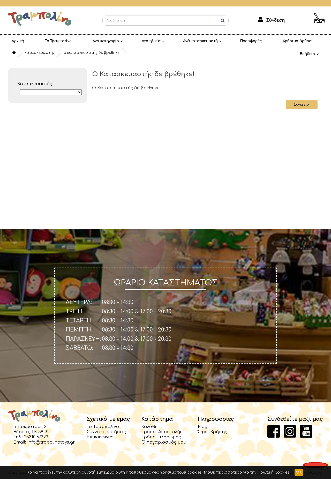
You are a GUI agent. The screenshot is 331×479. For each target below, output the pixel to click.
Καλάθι (148, 426)
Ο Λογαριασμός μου (163, 442)
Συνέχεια (301, 104)
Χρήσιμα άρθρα (237, 41)
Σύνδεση (275, 20)
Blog (202, 426)
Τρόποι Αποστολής (161, 432)
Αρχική (12, 41)
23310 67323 (36, 437)
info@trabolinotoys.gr (51, 442)
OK (299, 472)
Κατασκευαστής (40, 53)
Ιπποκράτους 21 (30, 426)
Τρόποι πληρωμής (161, 437)
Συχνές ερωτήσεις (106, 432)
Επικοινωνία (100, 437)
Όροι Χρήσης (212, 432)
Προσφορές (201, 41)
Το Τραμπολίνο (42, 41)
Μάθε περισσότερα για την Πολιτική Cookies (246, 472)
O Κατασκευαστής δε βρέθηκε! (92, 53)
